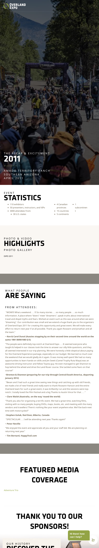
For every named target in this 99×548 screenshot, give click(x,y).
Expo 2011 (8, 256)
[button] (94, 5)
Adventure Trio (11, 490)
